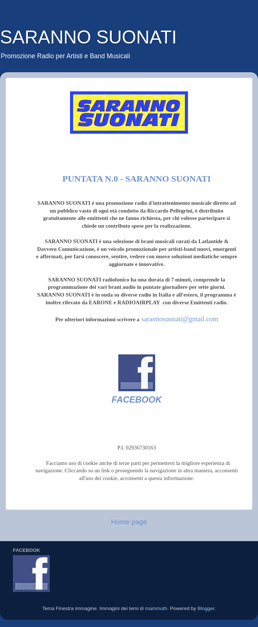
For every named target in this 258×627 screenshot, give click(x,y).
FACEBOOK (137, 399)
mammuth (156, 608)
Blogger (206, 608)
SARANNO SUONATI (88, 37)
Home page (129, 522)
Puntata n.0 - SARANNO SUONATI (136, 178)
